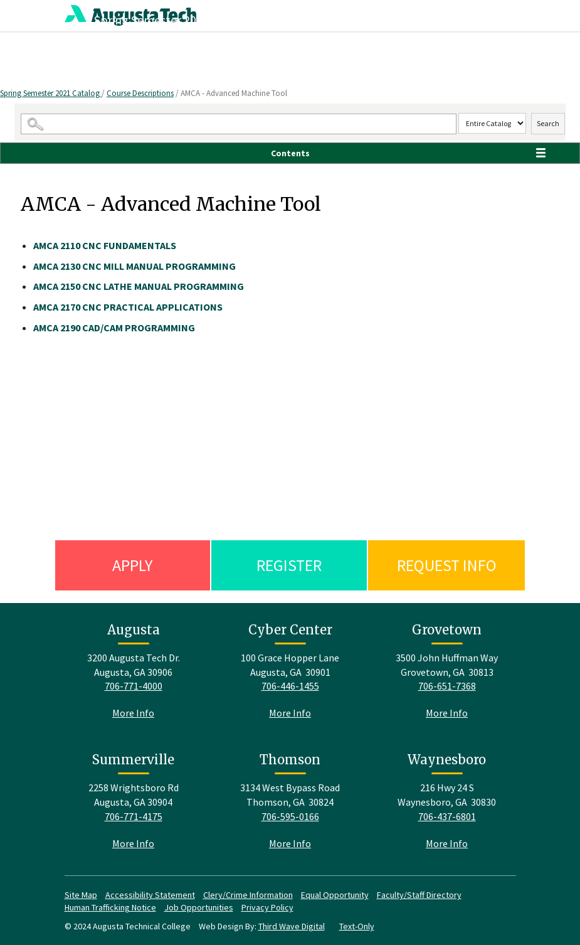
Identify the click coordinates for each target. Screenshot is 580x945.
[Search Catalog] (238, 124)
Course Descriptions (140, 93)
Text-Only (356, 926)
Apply (132, 565)
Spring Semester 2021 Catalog (51, 93)
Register (289, 565)
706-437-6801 (447, 816)
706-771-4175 (133, 816)
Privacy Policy (267, 907)
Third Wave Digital (291, 926)
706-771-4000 (133, 686)
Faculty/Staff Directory (419, 894)
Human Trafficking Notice (110, 907)
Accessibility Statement (150, 894)
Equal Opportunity (335, 894)
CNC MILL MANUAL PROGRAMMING (134, 266)
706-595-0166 (290, 816)
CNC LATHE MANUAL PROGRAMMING (138, 286)
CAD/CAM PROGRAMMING (114, 327)
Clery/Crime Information (248, 894)
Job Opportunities (198, 907)
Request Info (447, 565)
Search (548, 123)
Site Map (81, 894)
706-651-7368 (447, 686)
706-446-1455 (290, 686)
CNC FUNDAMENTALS (104, 245)
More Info (133, 713)
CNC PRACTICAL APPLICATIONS (128, 307)
